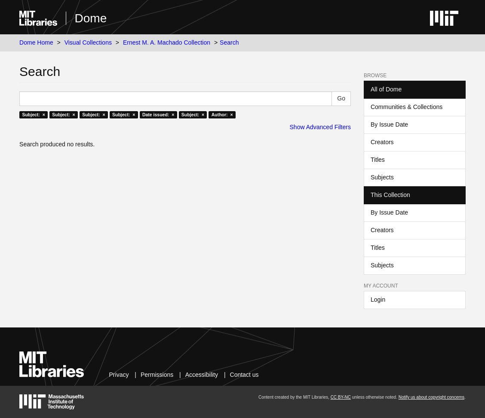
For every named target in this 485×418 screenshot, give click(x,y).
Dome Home (36, 42)
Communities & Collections (406, 106)
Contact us (244, 374)
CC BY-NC (341, 397)
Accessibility (201, 374)
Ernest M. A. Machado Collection (166, 42)
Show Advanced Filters (320, 127)
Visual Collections (88, 42)
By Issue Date (389, 124)
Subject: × (33, 114)
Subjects (382, 177)
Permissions (157, 374)
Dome (91, 18)
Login (378, 299)
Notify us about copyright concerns (431, 397)
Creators (382, 142)
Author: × (222, 114)
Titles (378, 159)
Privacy (119, 374)
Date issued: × (158, 114)
